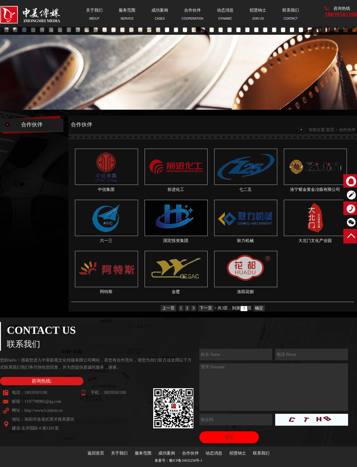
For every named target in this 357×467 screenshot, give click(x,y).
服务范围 (143, 453)
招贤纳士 (237, 453)
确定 (259, 308)
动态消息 (214, 453)
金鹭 (176, 292)
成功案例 (166, 453)
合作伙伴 (347, 130)
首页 (330, 130)
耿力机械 (245, 240)
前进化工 (175, 189)
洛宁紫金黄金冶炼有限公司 (315, 189)
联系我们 (261, 453)
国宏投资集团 (175, 240)
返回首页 (95, 453)
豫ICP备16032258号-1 (186, 460)
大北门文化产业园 (315, 240)
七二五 (245, 189)
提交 (229, 437)
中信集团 (106, 189)
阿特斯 (106, 292)
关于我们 (119, 453)
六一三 (106, 240)
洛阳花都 (245, 292)
